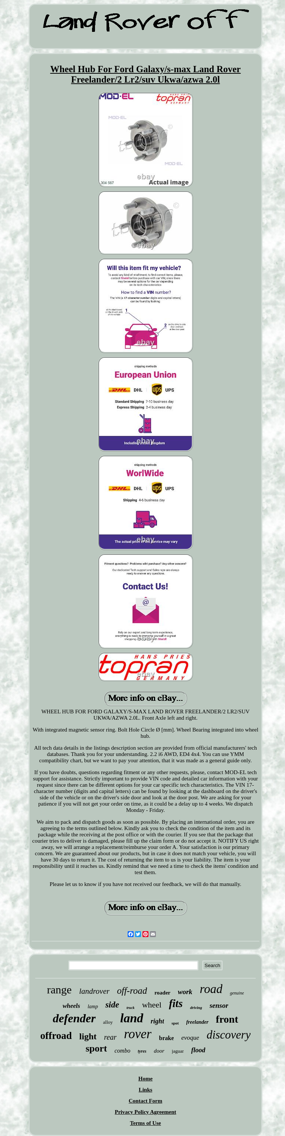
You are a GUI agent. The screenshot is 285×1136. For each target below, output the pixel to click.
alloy (108, 1022)
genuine (237, 993)
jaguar (178, 1051)
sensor (219, 1005)
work (185, 992)
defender (74, 1018)
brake (166, 1038)
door (159, 1051)
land (131, 1018)
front (227, 1019)
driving (196, 1007)
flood (198, 1050)
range (59, 989)
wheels (71, 1005)
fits (176, 1003)
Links (146, 1090)
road (211, 989)
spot (175, 1023)
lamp (93, 1006)
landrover (94, 991)
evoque (190, 1037)
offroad (56, 1035)
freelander (197, 1022)
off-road (132, 991)
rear (110, 1037)
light (88, 1036)
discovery (229, 1034)
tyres (142, 1051)
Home (145, 1079)
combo (122, 1050)
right (157, 1021)
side (112, 1004)
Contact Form (145, 1101)
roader (162, 993)
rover (138, 1034)
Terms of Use (145, 1123)
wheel (152, 1004)
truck (131, 1008)
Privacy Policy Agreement (145, 1112)
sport (96, 1048)
